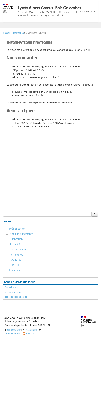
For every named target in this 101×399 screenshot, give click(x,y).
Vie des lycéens (19, 249)
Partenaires (16, 254)
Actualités (16, 244)
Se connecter (12, 329)
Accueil (6, 33)
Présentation (18, 33)
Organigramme (13, 291)
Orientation (16, 239)
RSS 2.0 (28, 333)
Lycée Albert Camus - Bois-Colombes (49, 8)
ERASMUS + (16, 260)
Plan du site (30, 329)
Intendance (15, 270)
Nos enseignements (21, 234)
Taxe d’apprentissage (16, 296)
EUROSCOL (15, 265)
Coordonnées (12, 287)
